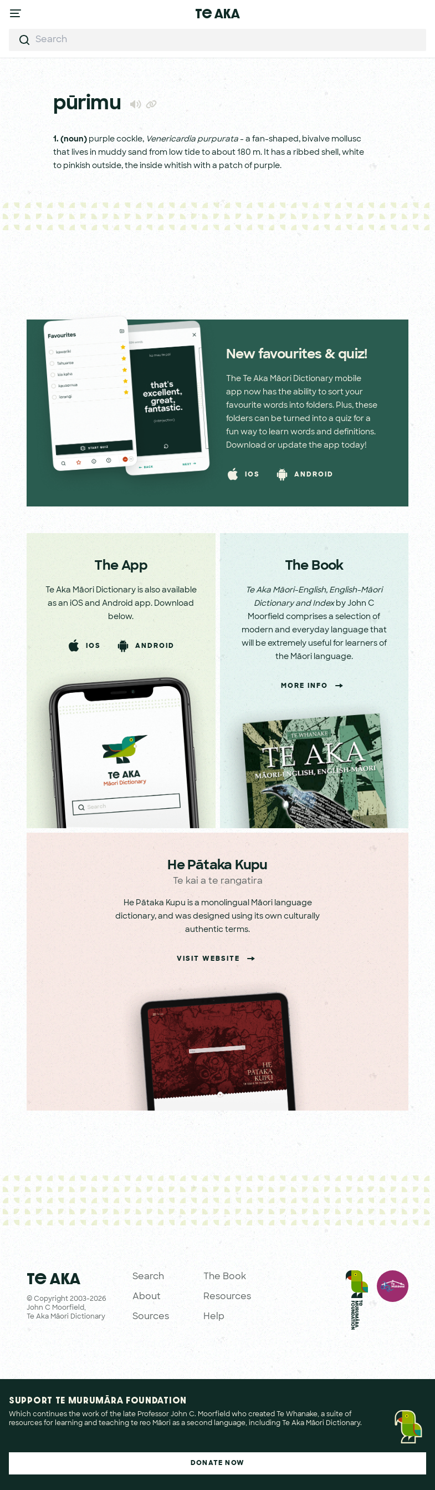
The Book (224, 1277)
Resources (227, 1297)
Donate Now (217, 1463)
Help (213, 1316)
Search (148, 1277)
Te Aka (217, 13)
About (146, 1297)
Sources (150, 1316)
